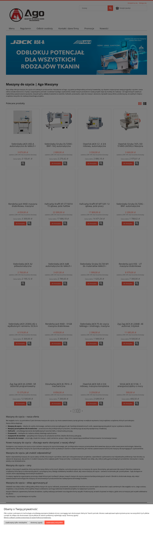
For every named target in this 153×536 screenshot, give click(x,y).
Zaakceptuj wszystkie (54, 522)
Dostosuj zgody (36, 522)
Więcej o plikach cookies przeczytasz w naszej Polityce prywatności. (27, 517)
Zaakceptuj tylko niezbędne (16, 522)
